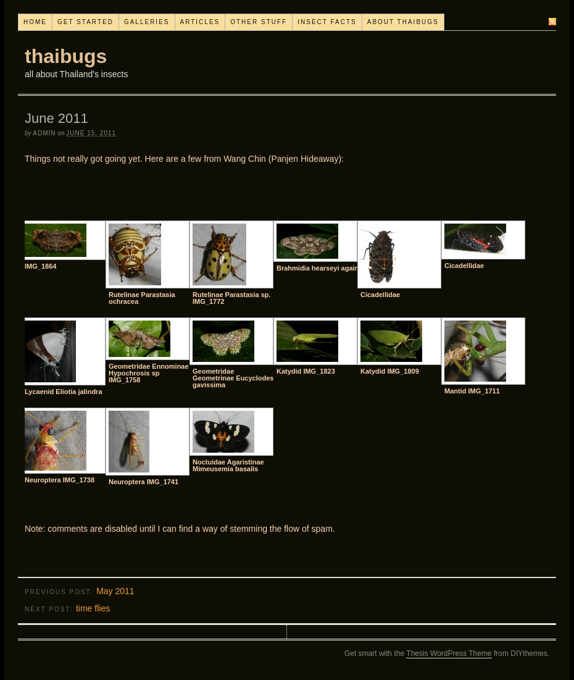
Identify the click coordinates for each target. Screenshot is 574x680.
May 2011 (115, 591)
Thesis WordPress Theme (448, 653)
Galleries (147, 22)
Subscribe (522, 21)
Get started (85, 22)
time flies (93, 608)
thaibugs (66, 56)
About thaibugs (403, 22)
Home (35, 22)
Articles (200, 22)
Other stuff (258, 22)
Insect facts (327, 22)
